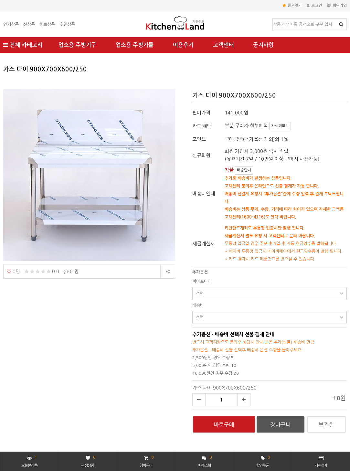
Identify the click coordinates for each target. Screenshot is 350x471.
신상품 (29, 24)
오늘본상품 (29, 460)
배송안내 (244, 170)
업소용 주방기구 (77, 45)
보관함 (326, 424)
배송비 (198, 305)
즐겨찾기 (292, 5)
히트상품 (47, 24)
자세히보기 (280, 126)
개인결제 (320, 461)
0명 (13, 271)
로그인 (314, 5)
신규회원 (201, 155)
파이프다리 (202, 281)
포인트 (199, 139)
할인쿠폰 (263, 460)
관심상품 (88, 460)
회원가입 (337, 5)
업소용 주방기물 (135, 45)
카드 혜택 (202, 125)
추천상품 (67, 24)
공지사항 (263, 45)
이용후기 (183, 45)
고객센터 (223, 45)
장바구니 (146, 460)
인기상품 (11, 24)
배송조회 (205, 460)
